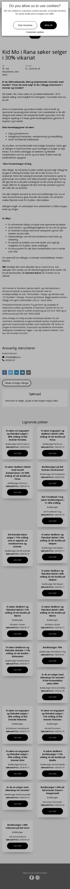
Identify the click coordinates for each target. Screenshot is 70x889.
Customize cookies (35, 32)
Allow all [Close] (48, 25)
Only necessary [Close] (25, 25)
